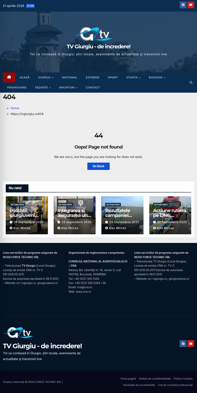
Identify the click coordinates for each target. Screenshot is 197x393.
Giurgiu (45, 77)
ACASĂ (25, 77)
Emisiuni (156, 77)
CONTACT (93, 87)
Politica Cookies (183, 378)
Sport (113, 77)
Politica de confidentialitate (155, 378)
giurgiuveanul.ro (47, 283)
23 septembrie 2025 (76, 222)
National (69, 77)
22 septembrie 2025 (172, 222)
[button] (191, 82)
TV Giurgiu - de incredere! (98, 46)
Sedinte (42, 87)
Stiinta (132, 77)
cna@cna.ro (84, 287)
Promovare (17, 87)
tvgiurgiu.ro (28, 283)
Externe (92, 77)
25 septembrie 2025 (28, 222)
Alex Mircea (20, 228)
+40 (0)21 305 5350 (86, 278)
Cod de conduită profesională (175, 384)
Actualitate (17, 204)
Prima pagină (128, 378)
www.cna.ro (83, 291)
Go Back (98, 166)
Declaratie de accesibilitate (139, 384)
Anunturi (67, 87)
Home (15, 108)
